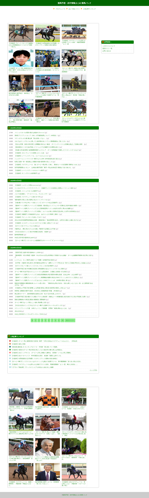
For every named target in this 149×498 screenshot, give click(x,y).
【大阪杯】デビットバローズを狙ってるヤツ (29, 217)
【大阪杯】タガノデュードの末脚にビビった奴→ (30, 153)
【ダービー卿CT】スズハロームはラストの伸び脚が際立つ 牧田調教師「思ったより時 (21, 457)
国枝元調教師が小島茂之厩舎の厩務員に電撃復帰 (30, 299)
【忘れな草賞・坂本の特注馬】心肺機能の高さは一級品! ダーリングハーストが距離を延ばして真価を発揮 (49, 144)
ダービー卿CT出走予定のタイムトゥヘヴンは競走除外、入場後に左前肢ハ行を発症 (41, 271)
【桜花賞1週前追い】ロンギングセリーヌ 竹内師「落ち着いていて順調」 (34, 347)
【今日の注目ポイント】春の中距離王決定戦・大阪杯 (31, 232)
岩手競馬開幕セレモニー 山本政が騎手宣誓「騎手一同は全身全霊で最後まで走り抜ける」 (43, 167)
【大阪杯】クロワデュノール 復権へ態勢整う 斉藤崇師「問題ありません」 (21, 482)
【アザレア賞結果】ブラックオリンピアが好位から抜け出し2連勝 (32, 367)
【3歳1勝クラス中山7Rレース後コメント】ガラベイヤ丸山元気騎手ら (37, 202)
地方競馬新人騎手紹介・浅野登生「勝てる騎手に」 (47, 406)
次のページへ (70, 320)
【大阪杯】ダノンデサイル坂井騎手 (26, 173)
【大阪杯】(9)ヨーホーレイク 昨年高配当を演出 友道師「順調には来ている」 (36, 355)
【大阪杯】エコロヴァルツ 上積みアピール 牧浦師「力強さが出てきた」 (74, 406)
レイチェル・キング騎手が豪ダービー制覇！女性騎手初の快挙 (34, 260)
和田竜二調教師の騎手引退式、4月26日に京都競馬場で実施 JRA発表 (37, 291)
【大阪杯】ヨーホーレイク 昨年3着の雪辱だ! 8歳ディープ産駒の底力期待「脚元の (47, 119)
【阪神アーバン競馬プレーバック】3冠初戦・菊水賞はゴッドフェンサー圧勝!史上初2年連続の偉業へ (46, 205)
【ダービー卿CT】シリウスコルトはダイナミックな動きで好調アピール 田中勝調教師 (47, 94)
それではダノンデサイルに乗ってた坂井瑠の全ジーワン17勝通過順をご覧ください (41, 141)
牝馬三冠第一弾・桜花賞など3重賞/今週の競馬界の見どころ (33, 161)
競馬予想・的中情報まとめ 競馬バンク (74, 3)
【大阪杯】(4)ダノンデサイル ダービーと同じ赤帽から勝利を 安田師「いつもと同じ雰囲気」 (41, 353)
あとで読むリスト (74, 9)
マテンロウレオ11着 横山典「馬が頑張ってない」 (30, 138)
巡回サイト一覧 (107, 48)
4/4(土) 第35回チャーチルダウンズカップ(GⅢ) (29, 314)
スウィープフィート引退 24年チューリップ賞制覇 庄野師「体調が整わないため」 (41, 308)
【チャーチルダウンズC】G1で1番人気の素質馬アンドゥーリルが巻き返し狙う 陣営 (74, 432)
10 (62, 320)
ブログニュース (60, 9)
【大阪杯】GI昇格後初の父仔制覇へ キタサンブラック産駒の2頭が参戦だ (47, 43)
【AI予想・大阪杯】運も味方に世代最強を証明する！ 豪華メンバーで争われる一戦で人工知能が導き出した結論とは (51, 263)
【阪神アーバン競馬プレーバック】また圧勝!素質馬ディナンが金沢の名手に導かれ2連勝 (42, 208)
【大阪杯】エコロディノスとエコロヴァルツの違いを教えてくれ (35, 223)
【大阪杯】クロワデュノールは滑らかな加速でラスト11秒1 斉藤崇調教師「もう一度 (74, 41)
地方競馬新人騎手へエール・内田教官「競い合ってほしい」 (47, 482)
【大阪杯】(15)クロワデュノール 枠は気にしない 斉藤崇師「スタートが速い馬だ (74, 482)
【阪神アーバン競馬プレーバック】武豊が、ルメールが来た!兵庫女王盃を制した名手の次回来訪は (46, 211)
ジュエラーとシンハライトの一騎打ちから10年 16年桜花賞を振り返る (37, 159)
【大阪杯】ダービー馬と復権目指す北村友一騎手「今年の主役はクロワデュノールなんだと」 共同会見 (44, 341)
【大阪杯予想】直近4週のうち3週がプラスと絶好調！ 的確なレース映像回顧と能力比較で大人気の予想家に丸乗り (51, 296)
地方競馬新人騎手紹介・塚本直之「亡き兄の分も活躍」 (21, 93)
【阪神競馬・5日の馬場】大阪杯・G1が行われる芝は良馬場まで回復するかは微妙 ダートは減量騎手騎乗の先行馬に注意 (53, 255)
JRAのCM (18, 311)
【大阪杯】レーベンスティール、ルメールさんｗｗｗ (31, 156)
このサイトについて (108, 46)
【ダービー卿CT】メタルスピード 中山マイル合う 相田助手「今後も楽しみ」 (74, 456)
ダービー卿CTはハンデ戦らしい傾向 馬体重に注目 (30, 302)
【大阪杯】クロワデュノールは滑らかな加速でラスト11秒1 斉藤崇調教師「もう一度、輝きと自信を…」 (44, 364)
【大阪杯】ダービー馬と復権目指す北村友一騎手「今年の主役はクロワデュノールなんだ (21, 69)
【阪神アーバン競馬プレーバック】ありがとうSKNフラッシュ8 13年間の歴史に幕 (41, 280)
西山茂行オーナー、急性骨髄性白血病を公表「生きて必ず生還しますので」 (38, 294)
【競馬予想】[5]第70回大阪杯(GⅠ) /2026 (28, 252)
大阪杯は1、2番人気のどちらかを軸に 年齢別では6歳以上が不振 (35, 229)
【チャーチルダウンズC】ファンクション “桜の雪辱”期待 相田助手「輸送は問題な (21, 119)
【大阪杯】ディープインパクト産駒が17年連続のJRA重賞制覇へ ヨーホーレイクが (47, 69)
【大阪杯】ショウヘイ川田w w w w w (26, 185)
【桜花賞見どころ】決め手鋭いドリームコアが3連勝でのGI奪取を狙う (37, 147)
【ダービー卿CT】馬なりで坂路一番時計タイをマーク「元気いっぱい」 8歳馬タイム (47, 432)
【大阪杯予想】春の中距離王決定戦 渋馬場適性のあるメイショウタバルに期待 (39, 269)
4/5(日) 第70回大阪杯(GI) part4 (24, 237)
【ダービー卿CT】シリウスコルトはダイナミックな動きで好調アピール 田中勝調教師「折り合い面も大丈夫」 (46, 361)
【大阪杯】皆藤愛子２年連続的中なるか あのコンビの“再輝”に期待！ (37, 214)
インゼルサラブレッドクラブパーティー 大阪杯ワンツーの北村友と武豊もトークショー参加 (44, 188)
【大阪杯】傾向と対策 (18, 344)
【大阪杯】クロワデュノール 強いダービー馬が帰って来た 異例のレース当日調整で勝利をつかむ (46, 164)
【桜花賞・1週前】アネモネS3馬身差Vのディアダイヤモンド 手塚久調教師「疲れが (21, 407)
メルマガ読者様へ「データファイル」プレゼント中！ (31, 194)
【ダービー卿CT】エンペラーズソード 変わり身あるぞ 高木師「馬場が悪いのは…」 (74, 94)
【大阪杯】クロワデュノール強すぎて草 (27, 197)
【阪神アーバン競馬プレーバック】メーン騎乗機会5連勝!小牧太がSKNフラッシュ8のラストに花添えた (47, 277)
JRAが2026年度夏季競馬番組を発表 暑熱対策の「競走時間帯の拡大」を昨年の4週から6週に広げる (46, 220)
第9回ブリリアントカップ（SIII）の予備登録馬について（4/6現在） (36, 135)
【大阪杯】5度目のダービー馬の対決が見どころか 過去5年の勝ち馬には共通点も (36, 350)
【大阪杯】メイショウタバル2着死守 (26, 191)
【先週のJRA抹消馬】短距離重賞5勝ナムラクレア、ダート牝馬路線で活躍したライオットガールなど (46, 150)
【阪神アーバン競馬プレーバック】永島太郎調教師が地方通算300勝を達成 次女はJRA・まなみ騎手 (46, 274)
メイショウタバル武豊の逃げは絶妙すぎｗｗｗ (29, 132)
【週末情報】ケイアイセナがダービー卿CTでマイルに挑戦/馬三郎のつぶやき (21, 431)
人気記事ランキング (89, 9)
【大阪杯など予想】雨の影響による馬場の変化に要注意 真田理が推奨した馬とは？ (41, 288)
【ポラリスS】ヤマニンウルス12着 (26, 226)
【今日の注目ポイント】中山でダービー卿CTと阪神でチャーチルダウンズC (38, 305)
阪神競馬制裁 (19, 234)
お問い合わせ (106, 51)
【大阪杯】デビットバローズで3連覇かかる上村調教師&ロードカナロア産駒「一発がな (21, 44)
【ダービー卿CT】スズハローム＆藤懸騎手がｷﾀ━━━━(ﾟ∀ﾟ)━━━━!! (38, 240)
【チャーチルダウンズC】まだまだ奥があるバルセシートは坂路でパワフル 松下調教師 (74, 119)
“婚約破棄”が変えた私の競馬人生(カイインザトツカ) (31, 200)
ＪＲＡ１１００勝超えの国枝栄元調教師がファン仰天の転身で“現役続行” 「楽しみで (47, 457)
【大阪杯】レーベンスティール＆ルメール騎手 (29, 170)
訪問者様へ (106, 42)
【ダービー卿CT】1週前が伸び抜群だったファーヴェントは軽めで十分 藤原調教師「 (74, 69)
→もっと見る (93, 370)
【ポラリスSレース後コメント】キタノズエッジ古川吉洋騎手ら (35, 266)
